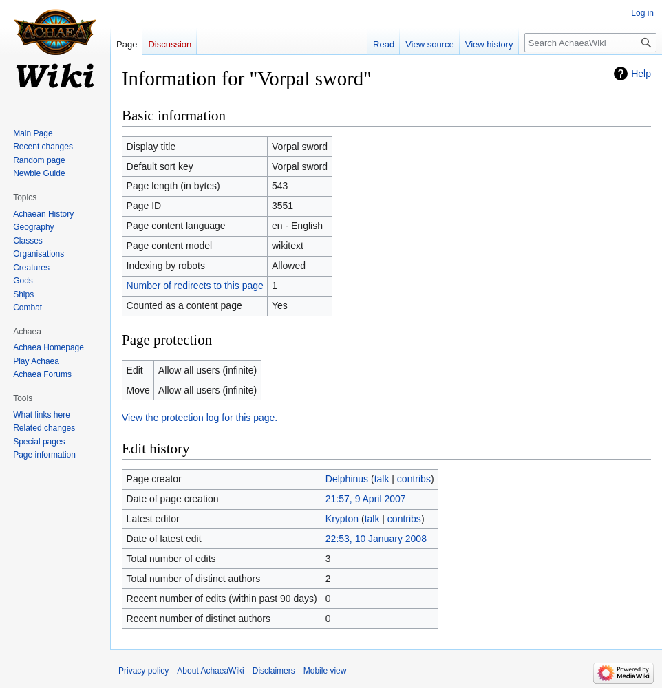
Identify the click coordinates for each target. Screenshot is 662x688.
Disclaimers (274, 671)
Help (641, 73)
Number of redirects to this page (195, 285)
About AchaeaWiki (210, 671)
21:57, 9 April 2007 (365, 498)
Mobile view (325, 671)
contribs (414, 478)
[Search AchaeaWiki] (590, 42)
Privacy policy (143, 671)
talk (381, 478)
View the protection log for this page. (199, 417)
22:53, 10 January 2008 (376, 538)
